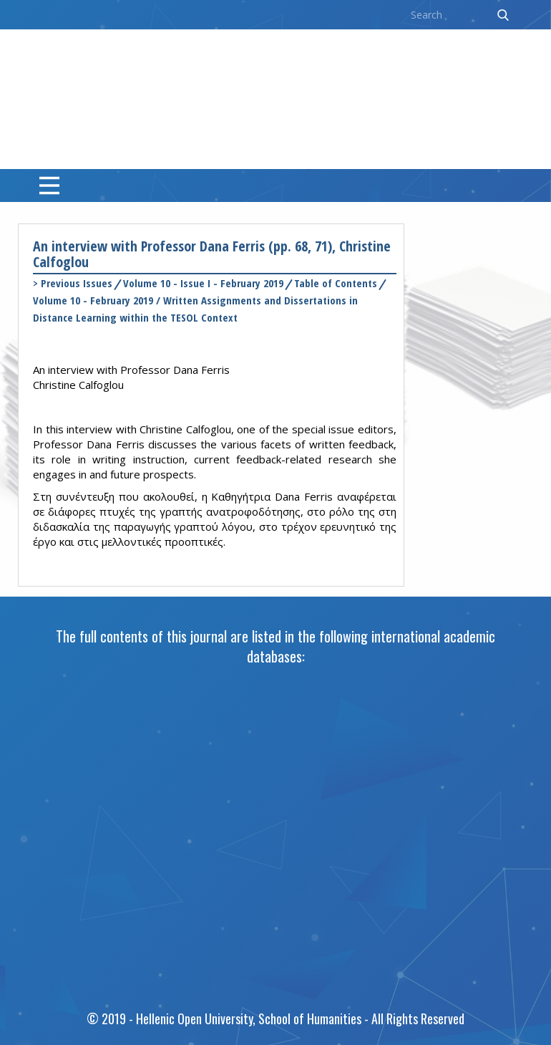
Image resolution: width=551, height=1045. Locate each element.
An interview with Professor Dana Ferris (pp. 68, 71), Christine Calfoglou (212, 253)
